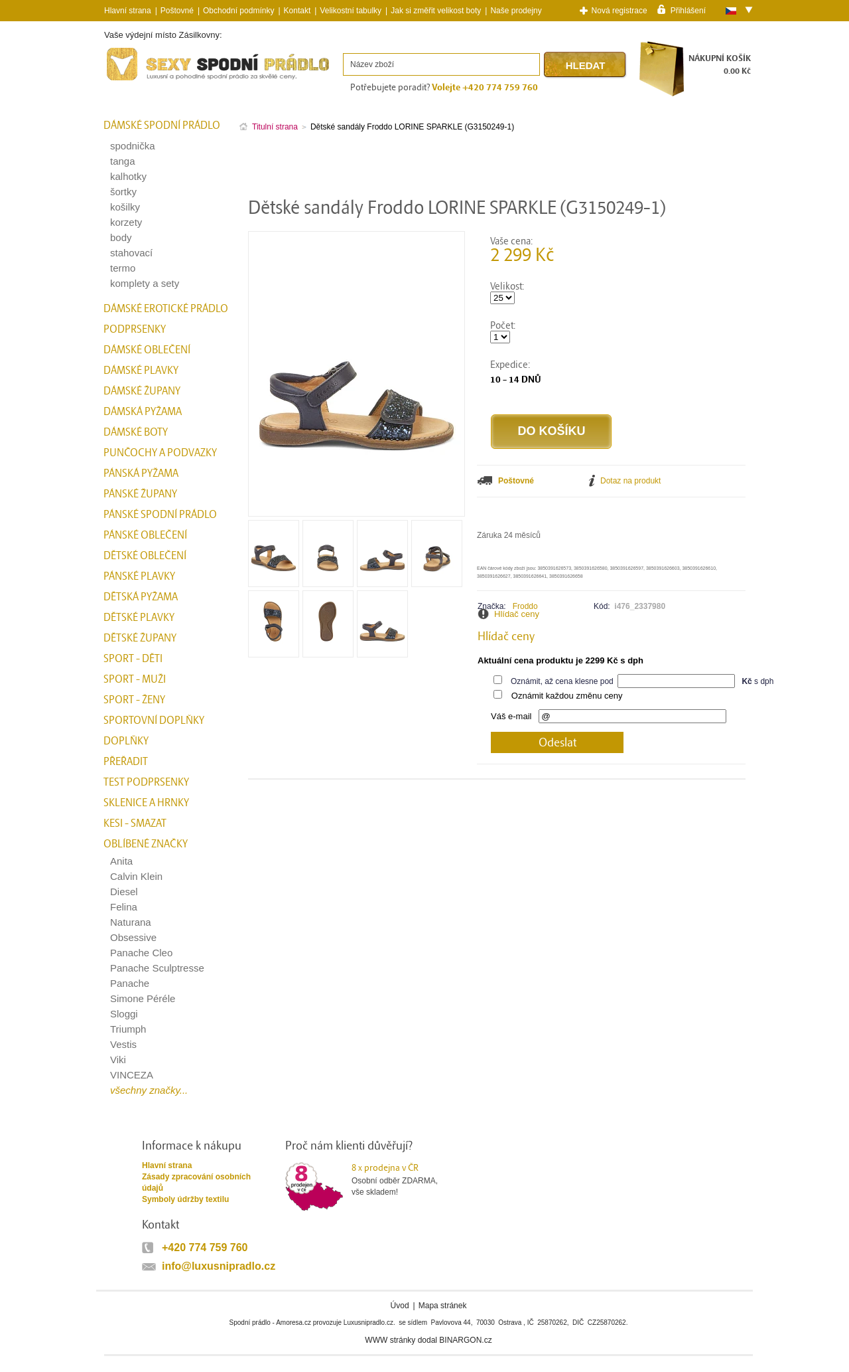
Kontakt (297, 11)
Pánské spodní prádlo (160, 514)
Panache (129, 983)
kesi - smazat (134, 823)
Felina (123, 907)
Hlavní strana (167, 1165)
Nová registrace (619, 11)
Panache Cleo (141, 953)
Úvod (400, 1306)
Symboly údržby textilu (185, 1199)
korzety (126, 222)
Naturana (130, 922)
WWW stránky (390, 1340)
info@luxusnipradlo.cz (218, 1266)
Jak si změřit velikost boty (436, 11)
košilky (125, 207)
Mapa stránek (443, 1306)
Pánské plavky (139, 576)
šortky (123, 192)
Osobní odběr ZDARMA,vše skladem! (403, 1179)
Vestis (123, 1044)
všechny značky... (149, 1090)
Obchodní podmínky (238, 11)
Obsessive (133, 937)
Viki (118, 1060)
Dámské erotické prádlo (165, 308)
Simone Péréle (142, 998)
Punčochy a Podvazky (160, 453)
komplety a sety (144, 283)
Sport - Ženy (134, 700)
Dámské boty (135, 432)
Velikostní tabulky (350, 11)
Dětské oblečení (144, 556)
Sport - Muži (134, 679)
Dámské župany (141, 391)
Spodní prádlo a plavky (140, 80)
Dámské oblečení (146, 350)
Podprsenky (134, 329)
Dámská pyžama (142, 411)
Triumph (128, 1029)
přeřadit (125, 761)
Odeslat (557, 743)
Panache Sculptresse (157, 968)
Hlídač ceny (516, 614)
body (121, 237)
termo (122, 268)
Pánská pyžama (140, 473)
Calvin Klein (136, 876)
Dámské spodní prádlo (161, 125)
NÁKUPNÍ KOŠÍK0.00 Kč (719, 64)
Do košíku (551, 431)
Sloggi (124, 1014)
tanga (122, 161)
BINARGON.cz (465, 1340)
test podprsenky (146, 782)
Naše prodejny (515, 11)
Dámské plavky (140, 370)
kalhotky (128, 176)
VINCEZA (131, 1075)
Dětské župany (139, 638)
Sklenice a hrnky (146, 803)
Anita (121, 861)
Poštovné (177, 11)
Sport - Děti (133, 658)
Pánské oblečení (145, 535)
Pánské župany (140, 494)
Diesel (124, 892)
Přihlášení (688, 10)
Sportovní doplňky (153, 720)
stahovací (131, 253)
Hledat (586, 65)
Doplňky (126, 741)
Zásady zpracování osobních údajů (196, 1182)
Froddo (525, 606)
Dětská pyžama (140, 597)
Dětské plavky (138, 617)
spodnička (132, 146)
